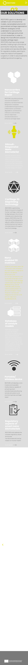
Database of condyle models (11, 323)
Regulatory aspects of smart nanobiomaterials (12, 425)
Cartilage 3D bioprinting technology (12, 202)
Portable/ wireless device (13, 378)
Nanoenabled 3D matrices (11, 260)
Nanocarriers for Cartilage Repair (12, 92)
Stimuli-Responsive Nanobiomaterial (12, 148)
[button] (2, 545)
